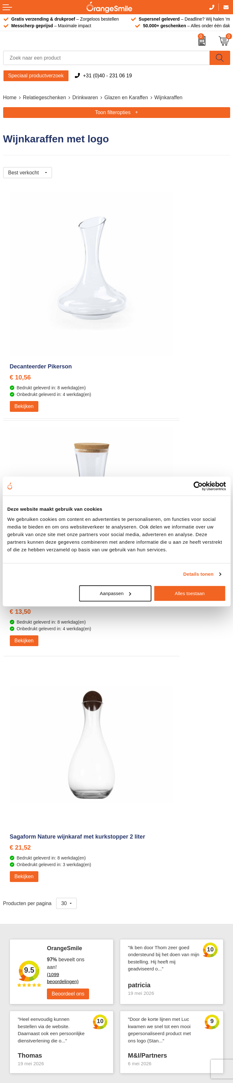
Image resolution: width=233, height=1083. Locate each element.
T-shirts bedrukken (24, 869)
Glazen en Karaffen (126, 97)
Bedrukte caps (19, 907)
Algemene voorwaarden (146, 965)
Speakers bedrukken (26, 898)
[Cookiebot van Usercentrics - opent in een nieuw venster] (198, 486)
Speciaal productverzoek (36, 75)
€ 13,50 (134, 312)
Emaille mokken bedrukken (150, 808)
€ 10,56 (20, 312)
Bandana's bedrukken (144, 769)
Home (10, 97)
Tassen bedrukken (23, 859)
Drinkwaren (85, 97)
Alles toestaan (189, 593)
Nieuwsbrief (133, 917)
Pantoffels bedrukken (143, 779)
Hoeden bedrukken (141, 817)
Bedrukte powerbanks (27, 888)
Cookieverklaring (138, 946)
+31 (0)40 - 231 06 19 (107, 75)
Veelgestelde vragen (142, 888)
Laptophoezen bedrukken (148, 798)
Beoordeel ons (68, 638)
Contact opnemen (139, 907)
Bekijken (24, 341)
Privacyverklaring (139, 955)
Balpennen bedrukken (28, 917)
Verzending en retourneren (149, 898)
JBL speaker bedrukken (29, 927)
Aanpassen (115, 593)
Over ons (130, 859)
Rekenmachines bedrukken (150, 827)
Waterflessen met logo (28, 878)
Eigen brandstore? (140, 927)
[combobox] (106, 58)
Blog (125, 936)
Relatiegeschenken (44, 97)
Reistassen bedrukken (145, 789)
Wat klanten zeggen (142, 869)
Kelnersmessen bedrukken (149, 760)
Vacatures (131, 878)
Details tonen (198, 574)
